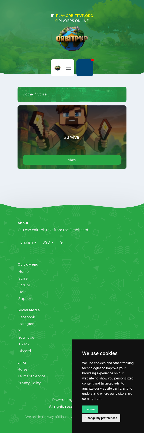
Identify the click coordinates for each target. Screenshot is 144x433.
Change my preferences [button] (101, 418)
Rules (22, 369)
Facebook (26, 317)
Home (28, 94)
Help (22, 292)
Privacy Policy (29, 383)
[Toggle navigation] (68, 68)
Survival (72, 137)
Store (23, 278)
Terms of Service (31, 376)
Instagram (26, 324)
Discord (24, 351)
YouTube (26, 337)
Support (25, 299)
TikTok (24, 344)
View (72, 160)
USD (46, 242)
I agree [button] (90, 409)
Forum (24, 285)
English (27, 242)
